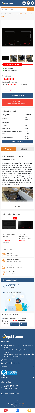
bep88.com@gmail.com (12, 362)
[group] (17, 37)
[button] (33, 58)
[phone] (6, 412)
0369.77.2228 (8, 359)
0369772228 (12, 284)
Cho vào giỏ (14, 323)
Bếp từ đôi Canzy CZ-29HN (18, 317)
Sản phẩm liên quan (11, 214)
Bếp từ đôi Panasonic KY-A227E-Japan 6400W (25, 236)
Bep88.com (23, 403)
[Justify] (30, 9)
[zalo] (17, 412)
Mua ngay (16, 103)
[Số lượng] (5, 89)
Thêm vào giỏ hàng (17, 95)
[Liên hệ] (29, 412)
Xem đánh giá (6, 76)
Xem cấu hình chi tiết (17, 141)
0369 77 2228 (11, 385)
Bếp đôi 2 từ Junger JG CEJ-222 (9, 235)
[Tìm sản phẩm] (14, 9)
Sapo (21, 405)
